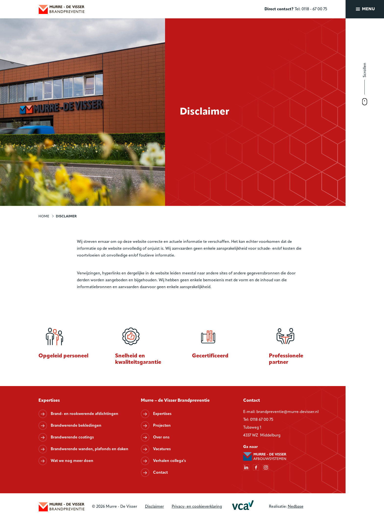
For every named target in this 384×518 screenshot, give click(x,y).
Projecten (162, 426)
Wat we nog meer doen (72, 461)
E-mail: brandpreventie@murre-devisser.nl (281, 412)
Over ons (161, 437)
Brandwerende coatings (72, 437)
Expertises (162, 414)
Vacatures (162, 449)
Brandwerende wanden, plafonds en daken (89, 449)
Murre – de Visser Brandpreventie (175, 400)
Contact (160, 473)
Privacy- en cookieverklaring (197, 507)
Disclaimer (154, 507)
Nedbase (295, 507)
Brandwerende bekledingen (76, 426)
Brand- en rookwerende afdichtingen (84, 414)
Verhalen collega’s (169, 461)
